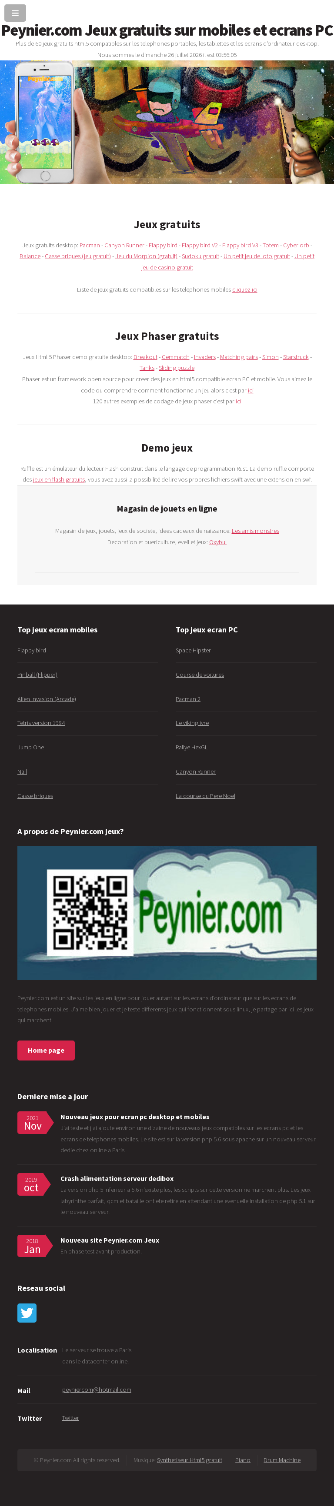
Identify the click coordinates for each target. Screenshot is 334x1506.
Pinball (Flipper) (37, 674)
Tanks (147, 368)
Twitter (70, 1418)
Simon (270, 357)
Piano (242, 1460)
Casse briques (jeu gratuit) (78, 256)
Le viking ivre (192, 723)
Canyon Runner (124, 245)
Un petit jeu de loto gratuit (257, 256)
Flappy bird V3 (240, 245)
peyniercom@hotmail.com (96, 1389)
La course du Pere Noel (205, 796)
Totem (271, 245)
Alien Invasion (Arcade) (46, 699)
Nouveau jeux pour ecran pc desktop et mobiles (135, 1116)
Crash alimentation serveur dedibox (117, 1178)
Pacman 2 (188, 699)
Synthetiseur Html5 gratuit (189, 1460)
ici (251, 390)
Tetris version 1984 (41, 723)
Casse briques (35, 796)
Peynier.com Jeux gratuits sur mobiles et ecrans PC (167, 30)
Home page (46, 1050)
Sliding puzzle (176, 368)
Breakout (145, 357)
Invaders (205, 357)
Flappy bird (163, 245)
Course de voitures (200, 674)
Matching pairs (239, 357)
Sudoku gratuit (200, 256)
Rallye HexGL (192, 747)
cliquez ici (244, 289)
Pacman (90, 245)
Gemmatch (176, 357)
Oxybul (218, 542)
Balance (30, 256)
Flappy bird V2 (200, 245)
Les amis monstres (255, 531)
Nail (22, 771)
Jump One (30, 747)
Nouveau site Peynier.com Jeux (109, 1240)
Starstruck (296, 357)
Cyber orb (296, 245)
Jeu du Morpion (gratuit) (146, 256)
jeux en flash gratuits (59, 479)
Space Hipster (193, 650)
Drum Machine (282, 1460)
